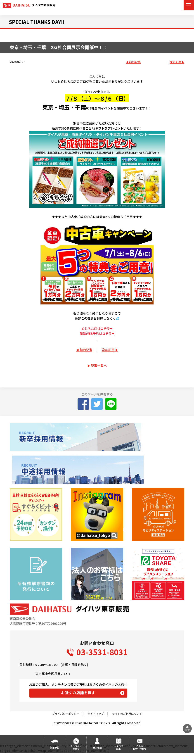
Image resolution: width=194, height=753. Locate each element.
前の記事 (135, 62)
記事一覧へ (99, 365)
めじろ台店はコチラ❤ (97, 328)
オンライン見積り (76, 747)
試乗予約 (54, 747)
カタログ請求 (118, 747)
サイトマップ (96, 713)
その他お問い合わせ (139, 747)
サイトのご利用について (127, 713)
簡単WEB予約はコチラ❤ (97, 333)
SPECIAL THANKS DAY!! (37, 21)
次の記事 (175, 62)
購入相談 (97, 747)
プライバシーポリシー (65, 713)
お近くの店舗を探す (78, 692)
